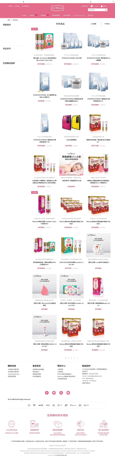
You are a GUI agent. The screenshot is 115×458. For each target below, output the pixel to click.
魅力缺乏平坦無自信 (9, 28)
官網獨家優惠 (9, 63)
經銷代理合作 (86, 383)
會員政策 (63, 445)
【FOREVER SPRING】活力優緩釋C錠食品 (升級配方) (44, 96)
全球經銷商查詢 (62, 379)
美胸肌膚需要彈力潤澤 (10, 43)
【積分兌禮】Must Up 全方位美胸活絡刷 (44, 304)
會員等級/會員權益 (38, 369)
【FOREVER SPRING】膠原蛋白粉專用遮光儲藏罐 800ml (71, 100)
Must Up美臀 (7, 55)
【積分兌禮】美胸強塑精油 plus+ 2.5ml (98, 304)
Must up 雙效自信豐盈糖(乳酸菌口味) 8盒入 (71, 223)
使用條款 (51, 445)
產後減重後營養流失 (9, 31)
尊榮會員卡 (36, 372)
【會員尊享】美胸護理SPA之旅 (71, 181)
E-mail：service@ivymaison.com (92, 376)
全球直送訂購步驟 (13, 372)
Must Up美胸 (7, 52)
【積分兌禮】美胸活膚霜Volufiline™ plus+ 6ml (44, 345)
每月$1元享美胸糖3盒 (10, 66)
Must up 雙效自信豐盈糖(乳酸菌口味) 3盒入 (71, 345)
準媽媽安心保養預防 (9, 37)
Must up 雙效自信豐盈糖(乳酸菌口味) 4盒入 (98, 223)
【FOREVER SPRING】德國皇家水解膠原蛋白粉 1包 (44, 141)
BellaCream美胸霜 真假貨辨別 (66, 376)
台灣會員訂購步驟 (13, 369)
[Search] (95, 9)
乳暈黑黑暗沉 (7, 40)
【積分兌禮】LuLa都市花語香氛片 (98, 262)
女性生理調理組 (71, 140)
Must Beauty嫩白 (8, 58)
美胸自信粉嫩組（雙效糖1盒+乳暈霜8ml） (98, 141)
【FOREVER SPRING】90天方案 (71, 58)
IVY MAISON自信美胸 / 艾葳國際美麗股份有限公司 (94, 370)
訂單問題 (60, 372)
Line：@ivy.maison (87, 378)
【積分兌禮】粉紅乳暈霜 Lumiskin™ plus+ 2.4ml (71, 304)
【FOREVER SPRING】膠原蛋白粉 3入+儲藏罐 (98, 59)
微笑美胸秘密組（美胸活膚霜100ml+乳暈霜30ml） (44, 263)
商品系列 (7, 48)
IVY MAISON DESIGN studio (61, 455)
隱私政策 (57, 445)
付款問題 (60, 369)
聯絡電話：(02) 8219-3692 (90, 374)
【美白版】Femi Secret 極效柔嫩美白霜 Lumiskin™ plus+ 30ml (44, 59)
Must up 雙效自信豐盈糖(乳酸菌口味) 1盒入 (98, 345)
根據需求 (7, 25)
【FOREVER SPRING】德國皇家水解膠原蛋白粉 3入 (98, 100)
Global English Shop (13, 374)
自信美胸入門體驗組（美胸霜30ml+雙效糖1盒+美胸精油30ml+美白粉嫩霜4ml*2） (44, 182)
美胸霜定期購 (7, 72)
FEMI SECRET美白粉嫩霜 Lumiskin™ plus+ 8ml (71, 263)
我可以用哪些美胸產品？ (65, 374)
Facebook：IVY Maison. (89, 381)
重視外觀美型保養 (9, 34)
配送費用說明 (12, 376)
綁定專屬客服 (37, 376)
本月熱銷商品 (7, 69)
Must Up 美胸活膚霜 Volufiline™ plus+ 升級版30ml (44, 223)
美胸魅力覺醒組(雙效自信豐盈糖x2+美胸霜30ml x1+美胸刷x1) (98, 182)
